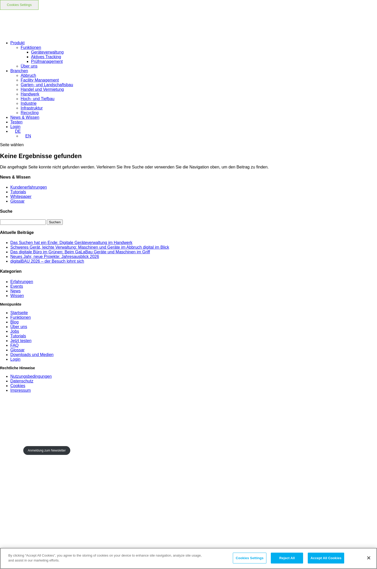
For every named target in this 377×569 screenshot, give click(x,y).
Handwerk (30, 94)
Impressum (20, 390)
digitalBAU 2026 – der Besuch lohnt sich (47, 261)
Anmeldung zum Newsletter (47, 450)
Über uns (29, 66)
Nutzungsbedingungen (31, 376)
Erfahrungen (21, 281)
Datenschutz (21, 381)
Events (16, 286)
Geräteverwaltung (47, 52)
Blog (14, 322)
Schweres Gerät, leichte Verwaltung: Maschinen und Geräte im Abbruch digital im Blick (89, 247)
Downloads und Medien (31, 354)
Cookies (17, 385)
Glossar (17, 201)
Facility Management (40, 80)
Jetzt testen (21, 340)
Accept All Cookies (326, 558)
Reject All (287, 558)
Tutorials (18, 192)
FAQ (14, 345)
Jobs (14, 331)
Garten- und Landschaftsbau (47, 85)
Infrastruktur (32, 108)
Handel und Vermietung (42, 89)
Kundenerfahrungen (28, 187)
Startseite (19, 313)
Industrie (28, 103)
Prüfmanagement (47, 61)
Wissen (17, 295)
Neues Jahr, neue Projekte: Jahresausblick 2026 (54, 256)
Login (15, 359)
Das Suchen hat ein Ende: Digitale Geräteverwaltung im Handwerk (71, 242)
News (15, 291)
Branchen (19, 71)
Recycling (30, 112)
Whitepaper (21, 196)
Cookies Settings (19, 5)
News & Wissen (24, 117)
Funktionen (31, 47)
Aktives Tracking (46, 57)
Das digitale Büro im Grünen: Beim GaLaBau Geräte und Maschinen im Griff (80, 252)
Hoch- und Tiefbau (38, 99)
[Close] (368, 558)
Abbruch (28, 75)
